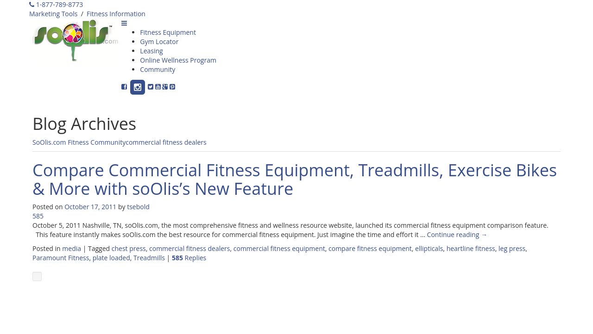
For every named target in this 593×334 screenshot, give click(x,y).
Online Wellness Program (178, 60)
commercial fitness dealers (166, 142)
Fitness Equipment (168, 32)
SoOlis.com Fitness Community (79, 142)
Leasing (151, 50)
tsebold (138, 206)
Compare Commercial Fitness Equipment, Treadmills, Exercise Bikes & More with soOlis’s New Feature (294, 179)
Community (157, 69)
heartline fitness (471, 248)
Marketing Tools (53, 13)
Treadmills (149, 257)
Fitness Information (116, 13)
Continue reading (457, 234)
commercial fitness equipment (279, 248)
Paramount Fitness (60, 257)
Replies (189, 257)
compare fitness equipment (370, 248)
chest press (129, 248)
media (71, 248)
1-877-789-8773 (56, 4)
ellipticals (429, 248)
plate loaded (111, 257)
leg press (511, 248)
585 (38, 216)
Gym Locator (159, 41)
